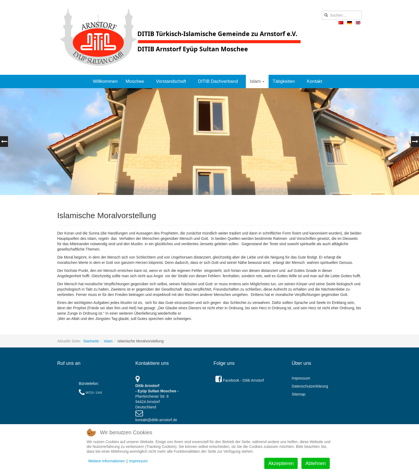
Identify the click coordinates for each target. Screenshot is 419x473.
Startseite (91, 341)
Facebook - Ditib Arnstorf (239, 380)
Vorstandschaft (173, 81)
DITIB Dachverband (220, 81)
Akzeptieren (281, 463)
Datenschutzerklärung (310, 386)
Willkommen (105, 81)
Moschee (137, 81)
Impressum (301, 378)
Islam (257, 81)
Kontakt (316, 81)
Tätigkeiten (286, 81)
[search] (342, 15)
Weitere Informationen (106, 461)
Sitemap (298, 394)
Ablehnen (315, 463)
